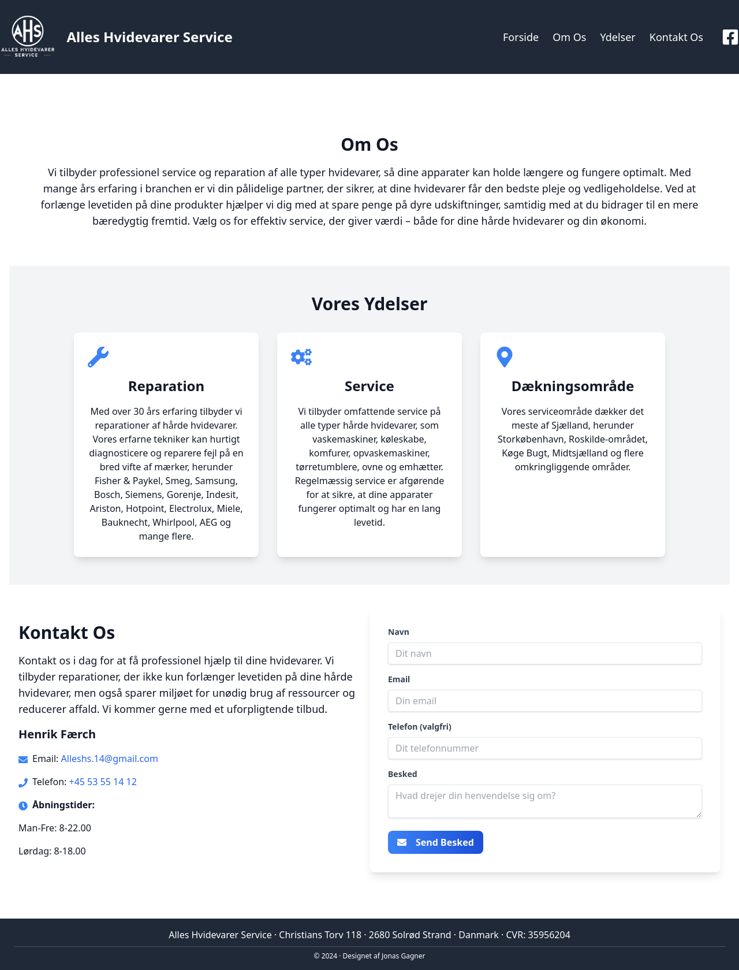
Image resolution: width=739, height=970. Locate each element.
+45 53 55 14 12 (102, 781)
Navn (398, 631)
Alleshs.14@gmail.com (109, 758)
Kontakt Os (676, 37)
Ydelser (617, 37)
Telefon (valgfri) (419, 726)
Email (399, 679)
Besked (402, 773)
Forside (521, 37)
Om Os (569, 37)
